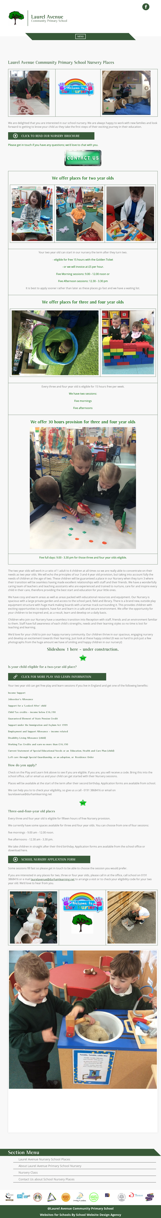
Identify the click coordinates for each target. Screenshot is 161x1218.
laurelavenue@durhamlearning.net (53, 879)
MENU (80, 36)
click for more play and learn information (56, 676)
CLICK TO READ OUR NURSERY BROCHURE (50, 136)
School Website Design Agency (98, 1215)
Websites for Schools (55, 1215)
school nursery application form (48, 859)
